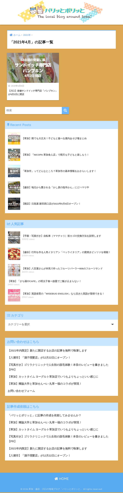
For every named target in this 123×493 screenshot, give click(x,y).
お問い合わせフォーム (21, 390)
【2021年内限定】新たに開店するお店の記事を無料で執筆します (47, 350)
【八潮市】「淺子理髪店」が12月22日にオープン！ (39, 357)
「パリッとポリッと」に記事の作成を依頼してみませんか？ (44, 415)
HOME (61, 479)
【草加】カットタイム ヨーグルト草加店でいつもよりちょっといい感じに (53, 376)
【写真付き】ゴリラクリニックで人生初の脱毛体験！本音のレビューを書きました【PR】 (58, 367)
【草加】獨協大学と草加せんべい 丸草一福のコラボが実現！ (45, 383)
